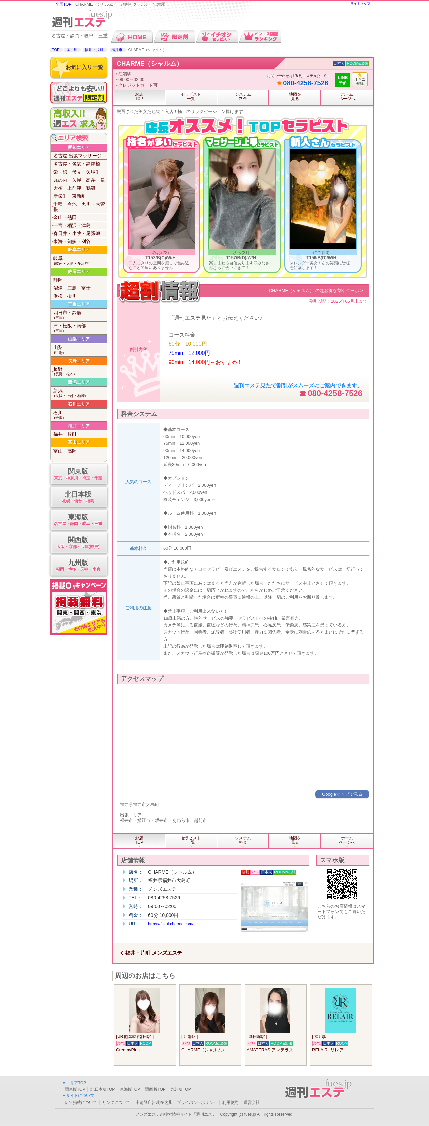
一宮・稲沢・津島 (72, 225)
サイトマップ (360, 3)
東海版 (78, 520)
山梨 (80, 350)
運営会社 (252, 1102)
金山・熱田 (65, 217)
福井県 (71, 50)
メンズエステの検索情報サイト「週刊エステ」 (178, 1114)
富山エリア (79, 442)
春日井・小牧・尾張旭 (76, 233)
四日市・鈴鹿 (80, 315)
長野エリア (79, 360)
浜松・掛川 (65, 296)
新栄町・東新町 (69, 196)
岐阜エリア (79, 249)
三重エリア (79, 304)
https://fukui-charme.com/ (170, 924)
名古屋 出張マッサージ (77, 155)
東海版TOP (130, 1089)
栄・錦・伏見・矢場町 (76, 172)
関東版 (78, 474)
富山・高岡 (65, 451)
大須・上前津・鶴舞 (74, 188)
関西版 (78, 543)
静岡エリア (79, 271)
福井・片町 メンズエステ (153, 953)
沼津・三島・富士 (72, 288)
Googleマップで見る (342, 794)
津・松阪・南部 (80, 328)
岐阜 (80, 260)
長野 (80, 371)
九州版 (78, 566)
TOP (55, 50)
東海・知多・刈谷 (72, 241)
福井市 (116, 50)
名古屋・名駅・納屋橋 (76, 164)
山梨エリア (79, 338)
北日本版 (78, 497)
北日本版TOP (102, 1089)
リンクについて (116, 1102)
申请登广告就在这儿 (154, 1102)
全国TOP (63, 4)
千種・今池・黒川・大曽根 (79, 206)
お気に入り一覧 (84, 67)
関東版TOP (75, 1089)
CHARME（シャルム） (150, 63)
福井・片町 (94, 50)
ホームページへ (347, 96)
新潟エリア (79, 382)
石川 (80, 415)
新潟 (80, 393)
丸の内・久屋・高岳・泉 (79, 180)
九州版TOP (181, 1089)
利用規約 (230, 1102)
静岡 (58, 280)
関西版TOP (155, 1089)
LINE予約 (343, 80)
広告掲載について (81, 1102)
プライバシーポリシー (197, 1102)
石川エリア (79, 404)
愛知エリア (79, 147)
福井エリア (79, 425)
